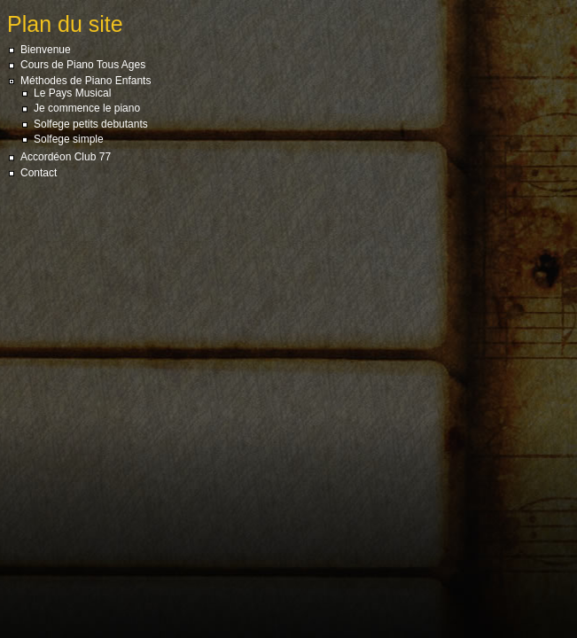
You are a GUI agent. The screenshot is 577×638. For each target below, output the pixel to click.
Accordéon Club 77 (65, 157)
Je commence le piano (87, 108)
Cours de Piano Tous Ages (82, 64)
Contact (38, 173)
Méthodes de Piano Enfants (85, 80)
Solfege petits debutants (91, 124)
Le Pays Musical (72, 93)
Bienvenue (45, 49)
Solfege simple (69, 139)
